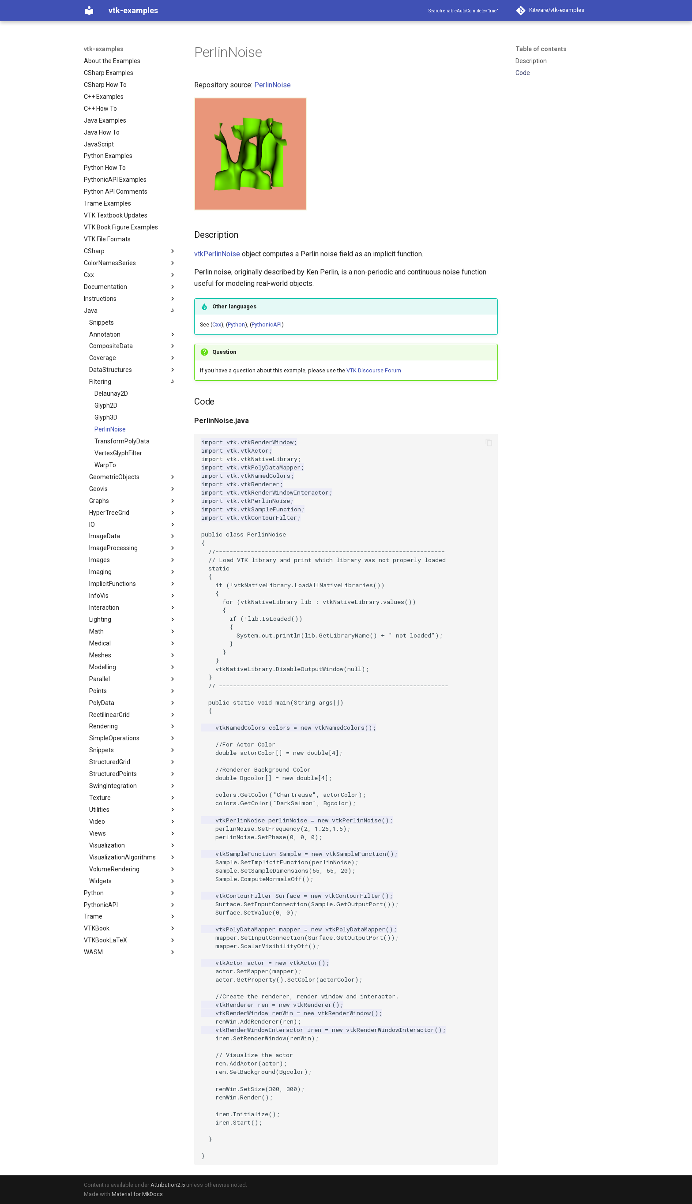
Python (236, 324)
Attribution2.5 (167, 1184)
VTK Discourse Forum (373, 370)
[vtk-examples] (89, 10)
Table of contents (541, 49)
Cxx (216, 324)
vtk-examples (104, 49)
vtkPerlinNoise (217, 254)
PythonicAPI (267, 324)
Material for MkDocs (137, 1194)
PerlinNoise (272, 85)
